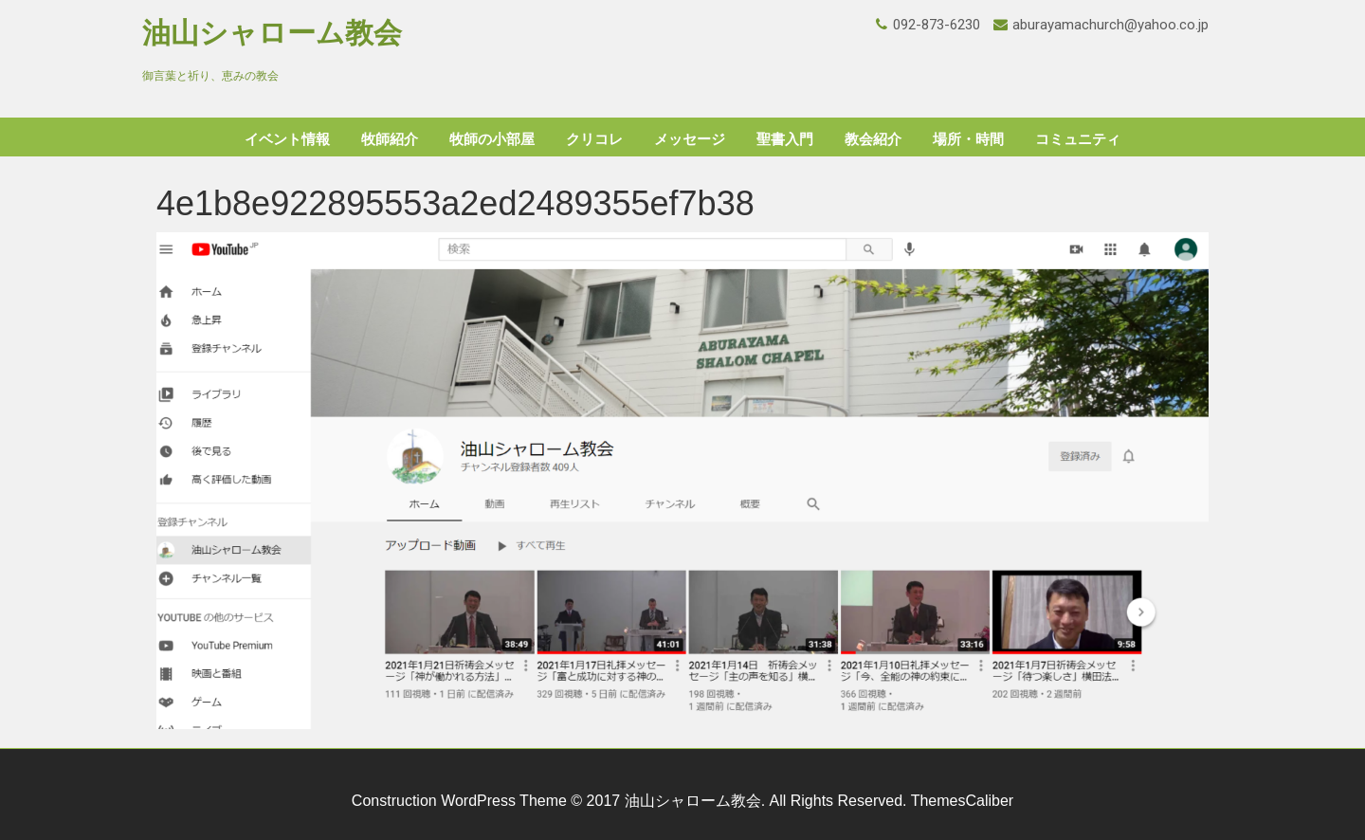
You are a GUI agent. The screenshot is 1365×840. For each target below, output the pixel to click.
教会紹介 (873, 139)
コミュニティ (1077, 139)
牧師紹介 (389, 139)
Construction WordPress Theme (459, 801)
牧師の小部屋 (492, 139)
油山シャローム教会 (272, 32)
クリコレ (594, 139)
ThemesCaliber (962, 801)
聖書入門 (784, 139)
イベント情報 (287, 139)
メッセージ (689, 139)
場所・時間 (968, 139)
